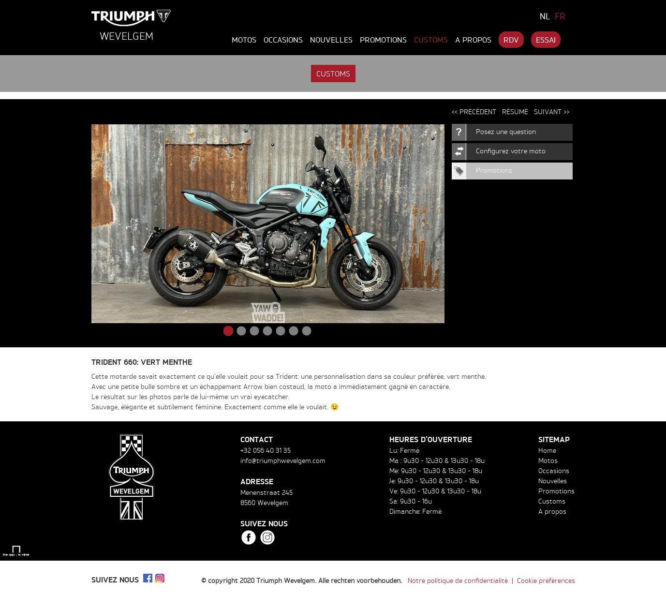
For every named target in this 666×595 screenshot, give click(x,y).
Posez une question (506, 131)
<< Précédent (474, 111)
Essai (546, 40)
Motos (244, 40)
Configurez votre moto (511, 151)
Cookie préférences (546, 580)
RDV (511, 40)
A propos (473, 40)
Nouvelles (331, 40)
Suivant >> (551, 111)
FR (560, 16)
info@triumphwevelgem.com (283, 460)
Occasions (283, 40)
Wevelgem (126, 36)
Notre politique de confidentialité (458, 580)
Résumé (515, 111)
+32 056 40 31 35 (265, 450)
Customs (431, 40)
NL (545, 16)
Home (547, 450)
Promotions (383, 40)
